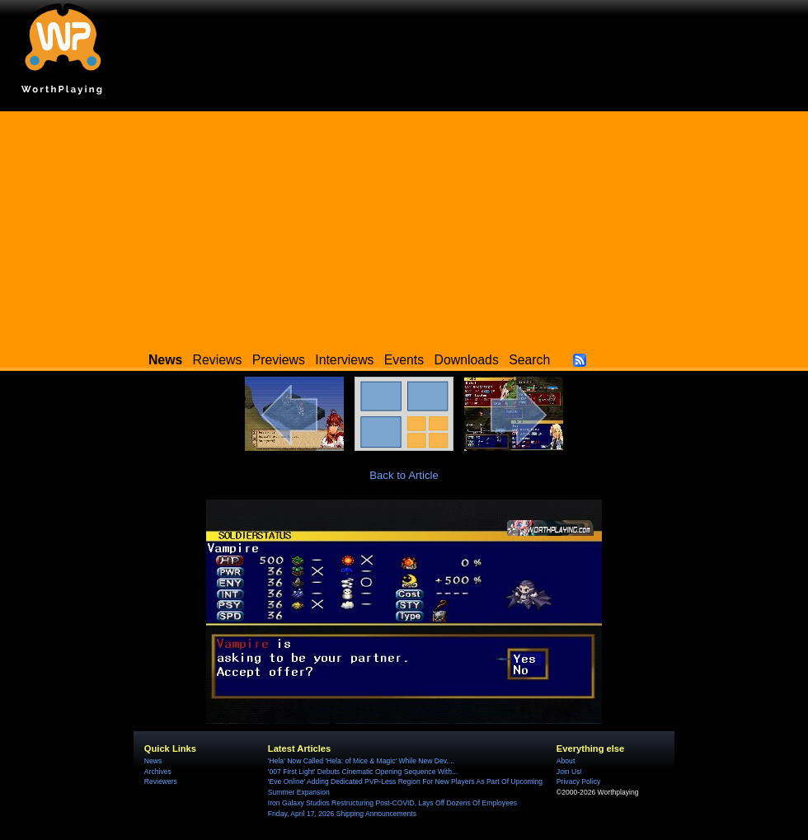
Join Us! (569, 771)
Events (404, 360)
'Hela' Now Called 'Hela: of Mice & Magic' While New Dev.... (361, 761)
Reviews (217, 360)
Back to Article (404, 475)
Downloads (467, 360)
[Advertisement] (404, 226)
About (566, 761)
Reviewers (160, 781)
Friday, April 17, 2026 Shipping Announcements (342, 813)
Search (529, 360)
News (153, 761)
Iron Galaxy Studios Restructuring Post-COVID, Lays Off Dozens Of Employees (392, 803)
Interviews (344, 360)
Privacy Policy (578, 781)
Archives (157, 771)
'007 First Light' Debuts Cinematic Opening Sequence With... (363, 771)
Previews (278, 360)
